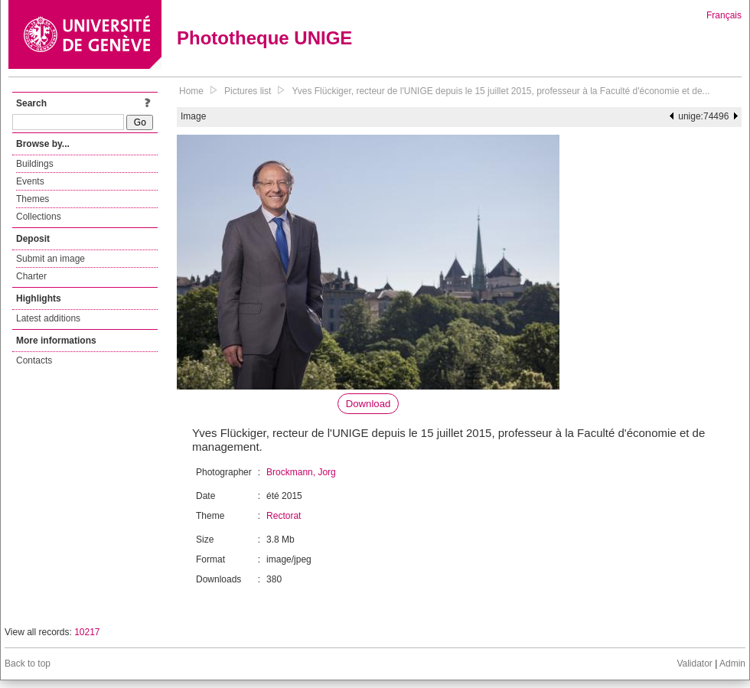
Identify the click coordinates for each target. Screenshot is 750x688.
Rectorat (283, 515)
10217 (86, 632)
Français (724, 15)
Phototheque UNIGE (264, 38)
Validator (694, 663)
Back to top (28, 663)
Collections (38, 216)
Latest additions (48, 318)
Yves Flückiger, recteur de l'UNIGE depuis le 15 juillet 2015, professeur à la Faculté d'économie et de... (500, 91)
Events (30, 181)
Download (368, 403)
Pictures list (247, 91)
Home (191, 91)
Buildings (35, 163)
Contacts (34, 360)
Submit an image (50, 258)
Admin (732, 663)
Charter (31, 276)
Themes (32, 199)
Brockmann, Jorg (301, 472)
